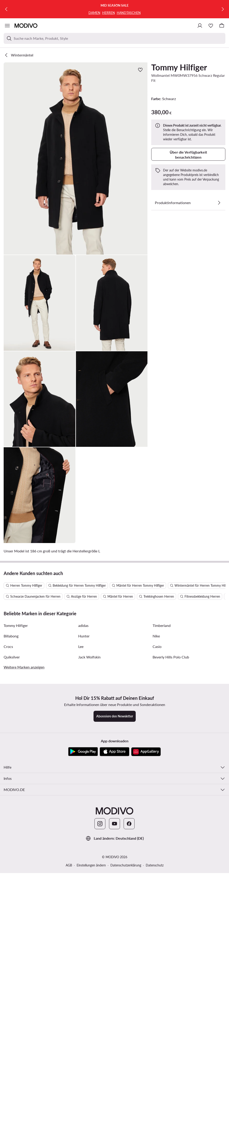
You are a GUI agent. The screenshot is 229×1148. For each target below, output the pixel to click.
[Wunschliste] (210, 25)
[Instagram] (99, 1040)
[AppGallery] (146, 968)
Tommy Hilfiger (179, 67)
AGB (69, 1082)
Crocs (8, 863)
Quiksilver (12, 874)
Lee (80, 863)
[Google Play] (83, 968)
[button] (76, 158)
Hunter (84, 853)
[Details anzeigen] (218, 202)
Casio (157, 863)
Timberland (162, 842)
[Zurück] (6, 9)
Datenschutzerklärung (125, 1082)
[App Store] (114, 968)
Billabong (11, 853)
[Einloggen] (199, 25)
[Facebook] (129, 1040)
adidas (83, 842)
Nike (156, 853)
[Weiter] (222, 9)
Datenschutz (155, 1082)
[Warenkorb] (221, 25)
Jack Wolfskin (89, 874)
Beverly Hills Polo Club (171, 874)
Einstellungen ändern (91, 1082)
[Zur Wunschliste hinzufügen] (140, 69)
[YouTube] (114, 1040)
